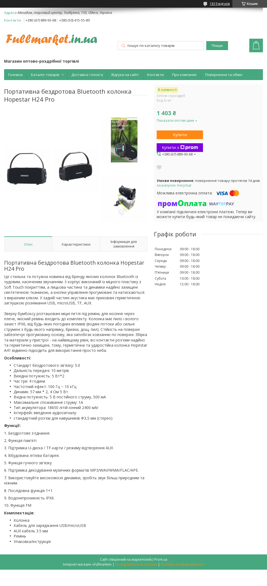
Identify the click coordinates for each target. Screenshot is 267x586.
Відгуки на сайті (125, 74)
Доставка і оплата (87, 74)
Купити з (180, 147)
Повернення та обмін (223, 74)
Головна (15, 74)
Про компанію (184, 74)
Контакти (155, 74)
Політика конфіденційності (182, 564)
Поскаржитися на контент (136, 564)
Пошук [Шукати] (217, 46)
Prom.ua (160, 559)
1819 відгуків (220, 3)
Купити (180, 134)
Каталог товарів (45, 74)
